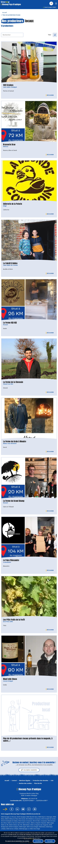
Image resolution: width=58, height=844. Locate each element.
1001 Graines (8, 85)
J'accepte (50, 841)
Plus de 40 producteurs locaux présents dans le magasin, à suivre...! (27, 739)
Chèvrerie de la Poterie (12, 204)
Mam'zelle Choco (10, 679)
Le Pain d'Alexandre (11, 560)
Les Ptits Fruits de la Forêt (14, 619)
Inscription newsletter (29, 770)
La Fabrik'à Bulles (10, 263)
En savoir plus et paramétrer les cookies (17, 841)
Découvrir (50, 95)
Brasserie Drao (9, 144)
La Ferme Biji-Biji (10, 322)
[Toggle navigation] (56, 4)
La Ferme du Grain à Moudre (14, 441)
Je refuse (38, 841)
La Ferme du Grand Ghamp (13, 501)
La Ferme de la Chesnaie (13, 382)
